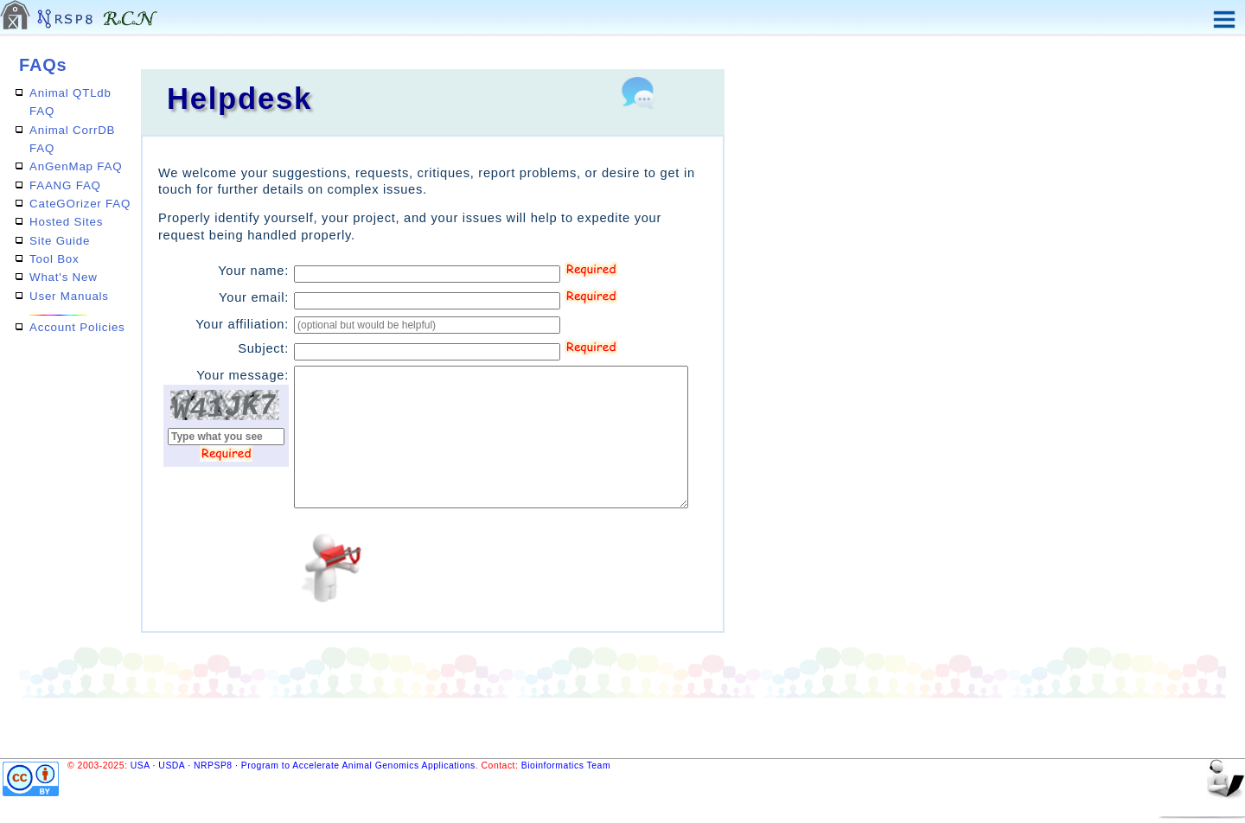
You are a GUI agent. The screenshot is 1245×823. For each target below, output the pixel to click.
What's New (63, 277)
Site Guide (59, 240)
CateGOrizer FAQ (80, 203)
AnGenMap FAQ (75, 166)
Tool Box (54, 258)
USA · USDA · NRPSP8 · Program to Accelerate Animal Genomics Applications (303, 765)
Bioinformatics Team (565, 765)
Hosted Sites (66, 221)
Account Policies (77, 327)
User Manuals (69, 296)
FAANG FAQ (65, 185)
